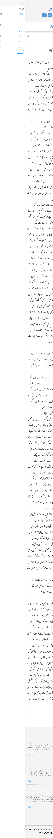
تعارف (42, 15)
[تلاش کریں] (3, 5)
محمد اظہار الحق (31, 9)
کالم (37, 15)
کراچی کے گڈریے (44, 736)
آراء (25, 15)
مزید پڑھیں (5, 755)
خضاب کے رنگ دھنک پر (42, 762)
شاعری (31, 15)
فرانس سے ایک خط (44, 787)
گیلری (19, 15)
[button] (3, 36)
